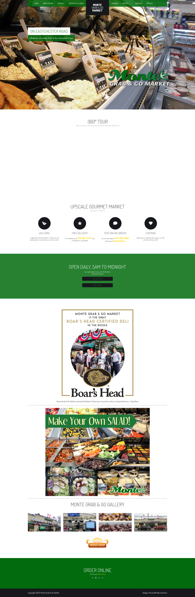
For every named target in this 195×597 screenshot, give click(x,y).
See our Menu (97, 279)
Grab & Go (97, 7)
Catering (114, 3)
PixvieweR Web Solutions (157, 593)
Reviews (138, 3)
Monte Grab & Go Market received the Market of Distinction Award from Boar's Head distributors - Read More (98, 355)
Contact (149, 3)
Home (36, 3)
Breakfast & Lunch (76, 3)
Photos (125, 3)
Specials (60, 3)
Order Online (48, 3)
